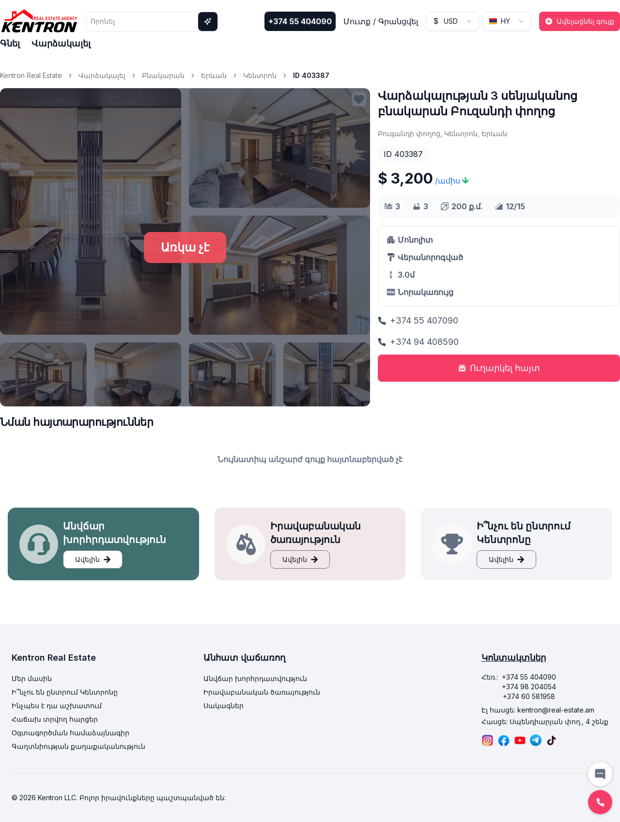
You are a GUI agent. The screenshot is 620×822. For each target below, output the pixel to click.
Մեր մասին (32, 678)
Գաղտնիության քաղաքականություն (78, 746)
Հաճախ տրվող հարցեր (55, 719)
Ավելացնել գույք (579, 21)
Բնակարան (163, 75)
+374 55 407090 (418, 320)
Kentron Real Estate (31, 75)
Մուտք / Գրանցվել (380, 21)
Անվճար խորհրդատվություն (255, 678)
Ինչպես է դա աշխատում (57, 705)
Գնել (10, 43)
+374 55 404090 (300, 21)
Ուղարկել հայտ (499, 368)
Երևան (214, 75)
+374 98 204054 (529, 686)
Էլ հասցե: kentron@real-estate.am (537, 710)
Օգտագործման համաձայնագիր (70, 733)
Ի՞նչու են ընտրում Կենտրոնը (65, 692)
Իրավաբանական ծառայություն (261, 692)
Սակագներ (223, 705)
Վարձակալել (61, 43)
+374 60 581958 (529, 696)
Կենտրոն (260, 75)
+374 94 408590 (418, 342)
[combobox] (452, 21)
